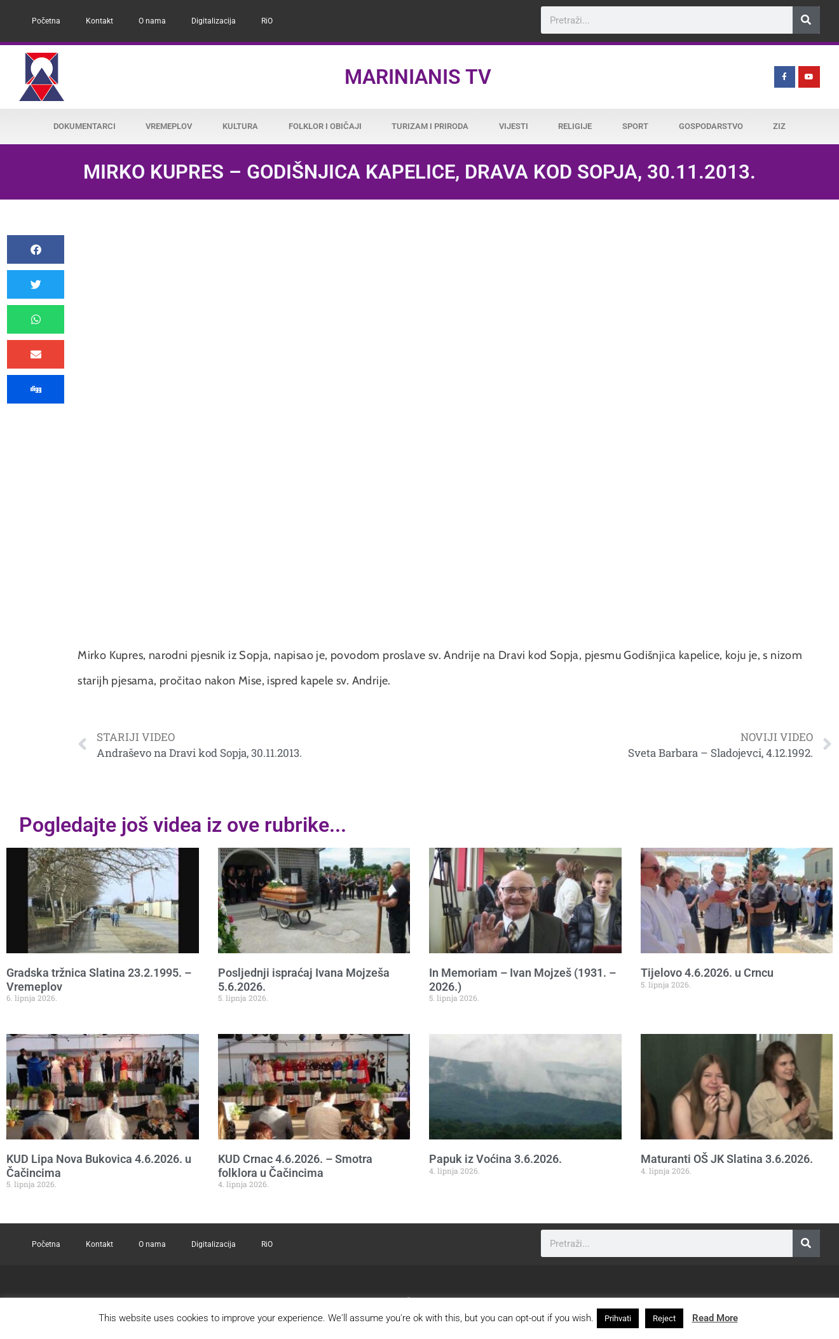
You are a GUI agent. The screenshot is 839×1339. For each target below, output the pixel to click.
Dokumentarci (84, 126)
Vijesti (513, 126)
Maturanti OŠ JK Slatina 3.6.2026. (727, 1159)
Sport (635, 126)
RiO (267, 21)
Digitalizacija (213, 21)
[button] (35, 249)
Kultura (240, 126)
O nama (152, 21)
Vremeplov (169, 126)
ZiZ (779, 126)
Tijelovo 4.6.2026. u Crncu (707, 972)
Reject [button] (664, 1318)
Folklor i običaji (325, 126)
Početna (46, 21)
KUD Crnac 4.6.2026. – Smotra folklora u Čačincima (295, 1165)
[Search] (806, 20)
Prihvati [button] (617, 1318)
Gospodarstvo (711, 126)
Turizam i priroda (430, 126)
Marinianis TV (417, 77)
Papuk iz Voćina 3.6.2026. (495, 1159)
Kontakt (99, 21)
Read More (715, 1318)
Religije (575, 126)
